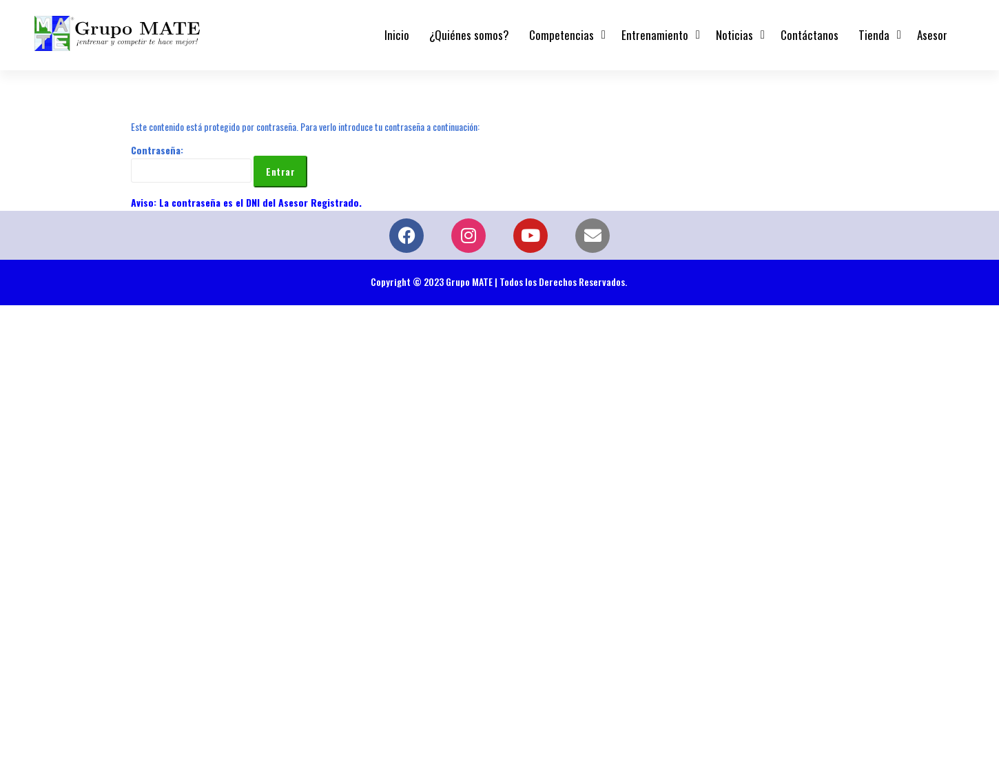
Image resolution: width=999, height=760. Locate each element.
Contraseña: (191, 163)
